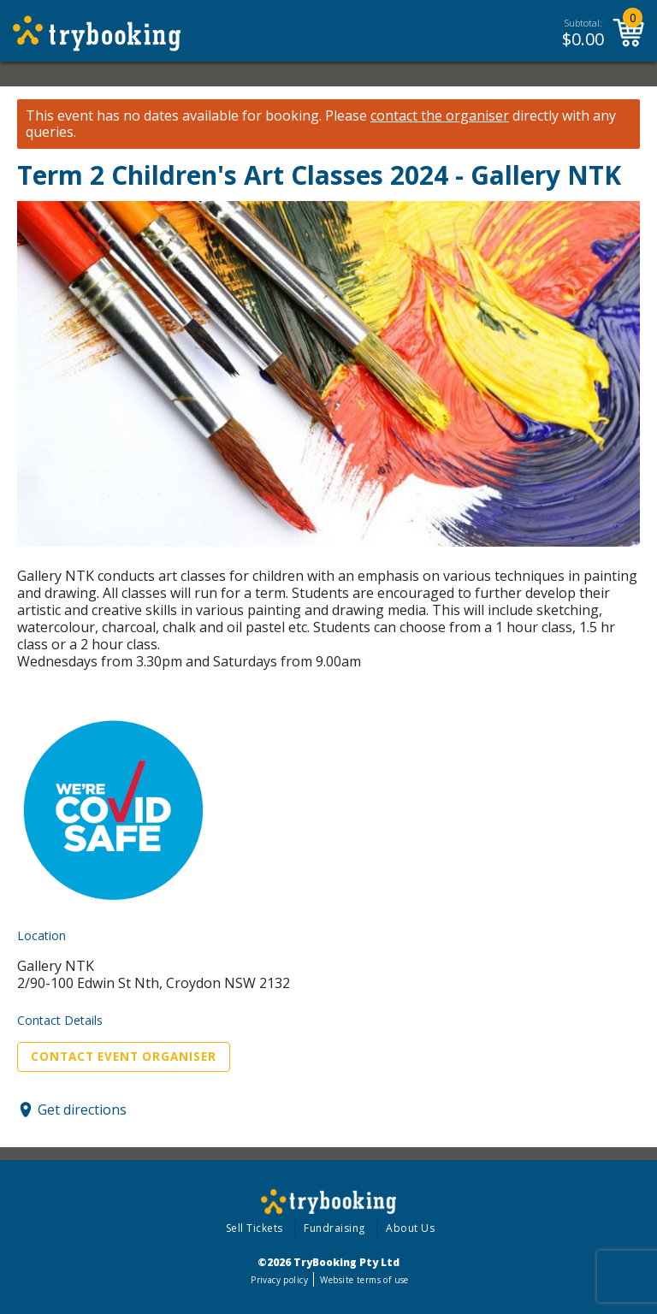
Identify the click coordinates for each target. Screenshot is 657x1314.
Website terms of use (364, 1280)
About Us (410, 1228)
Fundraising (334, 1228)
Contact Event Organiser (123, 1056)
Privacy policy (279, 1280)
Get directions (82, 1109)
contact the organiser (439, 116)
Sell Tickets (254, 1228)
